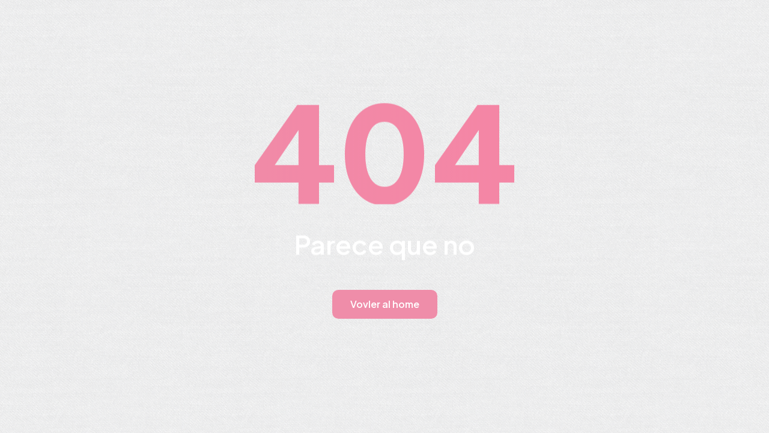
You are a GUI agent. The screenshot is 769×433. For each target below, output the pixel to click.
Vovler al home (384, 304)
